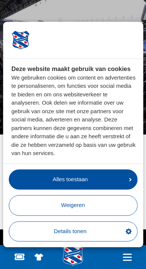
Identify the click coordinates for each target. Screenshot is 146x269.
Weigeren (73, 205)
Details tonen (92, 231)
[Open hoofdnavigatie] (127, 257)
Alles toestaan (92, 179)
